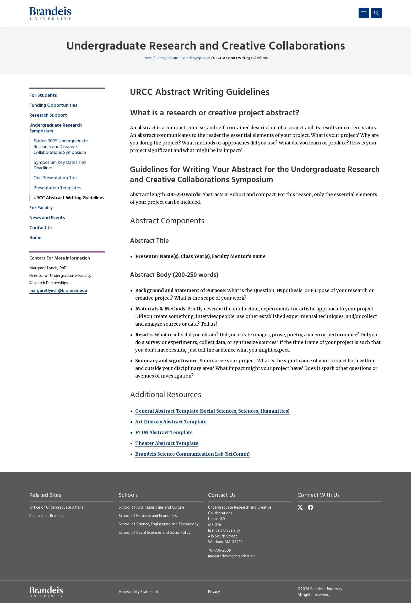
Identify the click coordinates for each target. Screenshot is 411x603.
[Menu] (364, 13)
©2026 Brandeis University (320, 589)
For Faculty (41, 208)
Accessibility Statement (138, 592)
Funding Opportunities (53, 106)
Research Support (48, 116)
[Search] (376, 13)
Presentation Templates (57, 188)
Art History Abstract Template (171, 422)
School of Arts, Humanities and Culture (151, 507)
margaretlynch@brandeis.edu (58, 290)
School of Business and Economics (148, 516)
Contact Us (41, 228)
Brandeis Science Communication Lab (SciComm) (192, 454)
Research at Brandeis (46, 516)
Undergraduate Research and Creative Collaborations (205, 46)
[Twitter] (300, 507)
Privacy (214, 592)
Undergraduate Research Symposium (182, 58)
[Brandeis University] (50, 13)
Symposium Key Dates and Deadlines (60, 165)
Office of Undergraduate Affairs (56, 507)
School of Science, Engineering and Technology (158, 524)
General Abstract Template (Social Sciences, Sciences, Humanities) (212, 411)
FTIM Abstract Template (164, 432)
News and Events (47, 218)
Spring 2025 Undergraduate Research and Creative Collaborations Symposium (61, 147)
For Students (43, 96)
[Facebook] (310, 507)
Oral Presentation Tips (55, 178)
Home (148, 58)
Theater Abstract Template (166, 443)
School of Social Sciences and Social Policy (154, 533)
